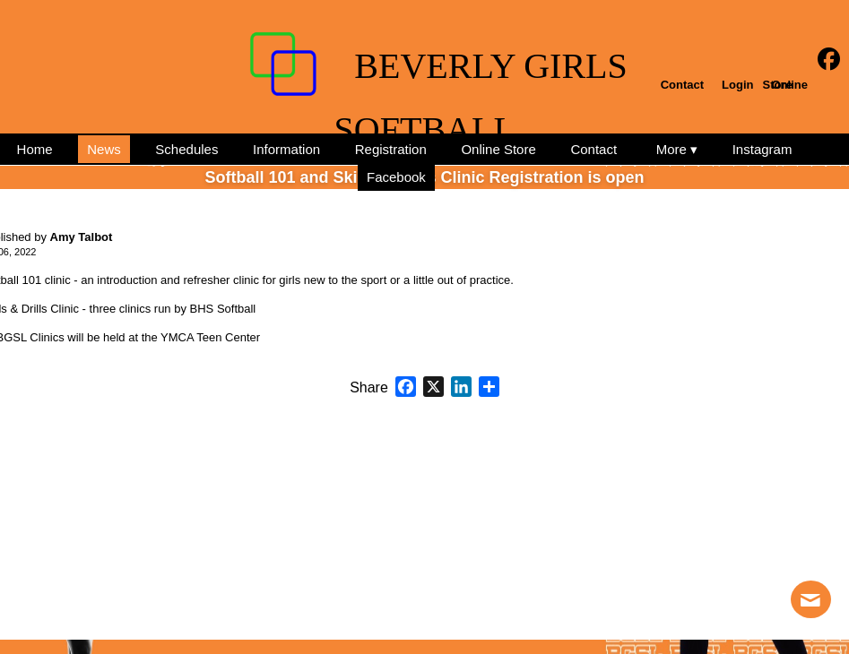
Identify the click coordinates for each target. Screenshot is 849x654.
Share (369, 388)
